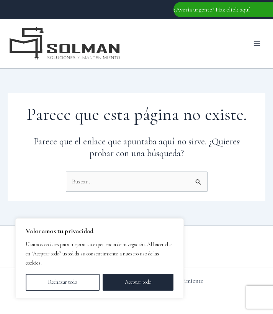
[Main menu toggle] (256, 43)
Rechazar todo (62, 282)
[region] (99, 258)
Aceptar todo (138, 282)
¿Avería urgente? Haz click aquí (211, 9)
